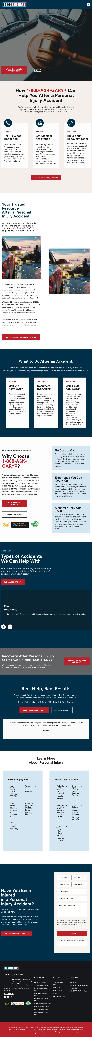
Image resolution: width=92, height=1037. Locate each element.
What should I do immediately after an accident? (13, 809)
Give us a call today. (13, 161)
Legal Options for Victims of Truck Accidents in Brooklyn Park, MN (75, 812)
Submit (73, 933)
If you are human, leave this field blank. (71, 940)
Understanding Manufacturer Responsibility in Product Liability (60, 792)
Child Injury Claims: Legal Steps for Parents (75, 790)
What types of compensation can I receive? (14, 826)
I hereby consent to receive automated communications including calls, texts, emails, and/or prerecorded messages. (72, 922)
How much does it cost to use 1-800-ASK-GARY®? (14, 791)
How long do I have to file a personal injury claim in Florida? (29, 808)
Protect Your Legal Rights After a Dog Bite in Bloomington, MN (60, 833)
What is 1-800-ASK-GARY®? (28, 788)
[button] (3, 626)
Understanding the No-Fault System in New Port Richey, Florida (60, 810)
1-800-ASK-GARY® (46, 90)
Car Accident (10, 607)
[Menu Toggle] (88, 4)
